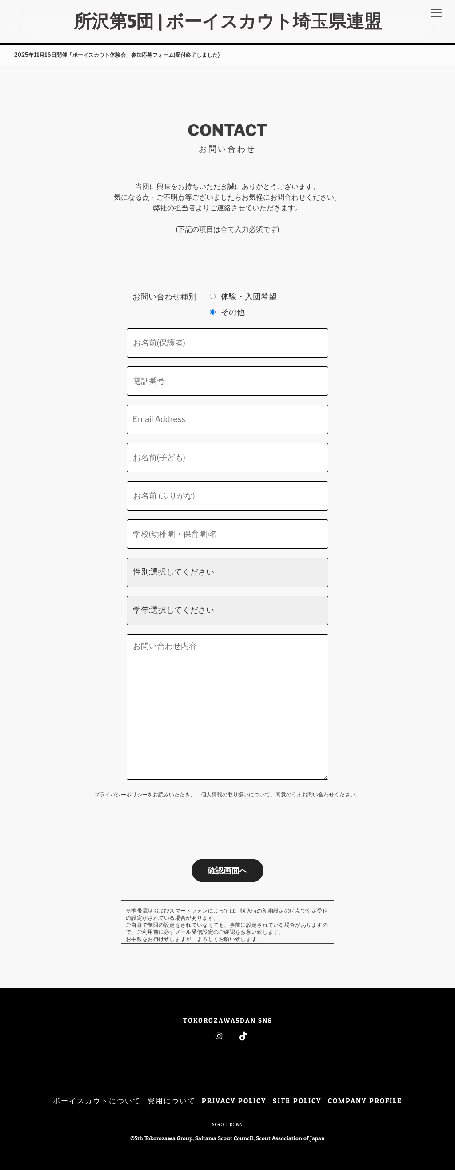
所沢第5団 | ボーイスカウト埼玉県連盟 (228, 21)
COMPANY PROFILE (365, 1100)
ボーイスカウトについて (97, 1100)
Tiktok (243, 1035)
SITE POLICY (297, 1100)
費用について (172, 1100)
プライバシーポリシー (121, 794)
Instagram (218, 1035)
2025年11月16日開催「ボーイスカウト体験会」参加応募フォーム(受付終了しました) (117, 55)
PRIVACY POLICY (234, 1100)
